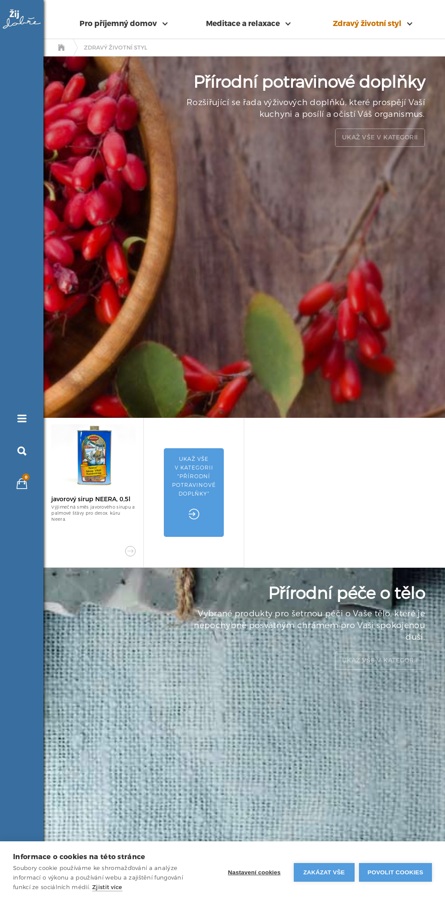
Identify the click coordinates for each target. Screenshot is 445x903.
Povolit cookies (395, 872)
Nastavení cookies (254, 872)
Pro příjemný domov (118, 24)
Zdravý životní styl (367, 24)
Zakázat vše (324, 872)
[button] (128, 24)
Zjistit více (107, 887)
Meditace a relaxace (243, 24)
